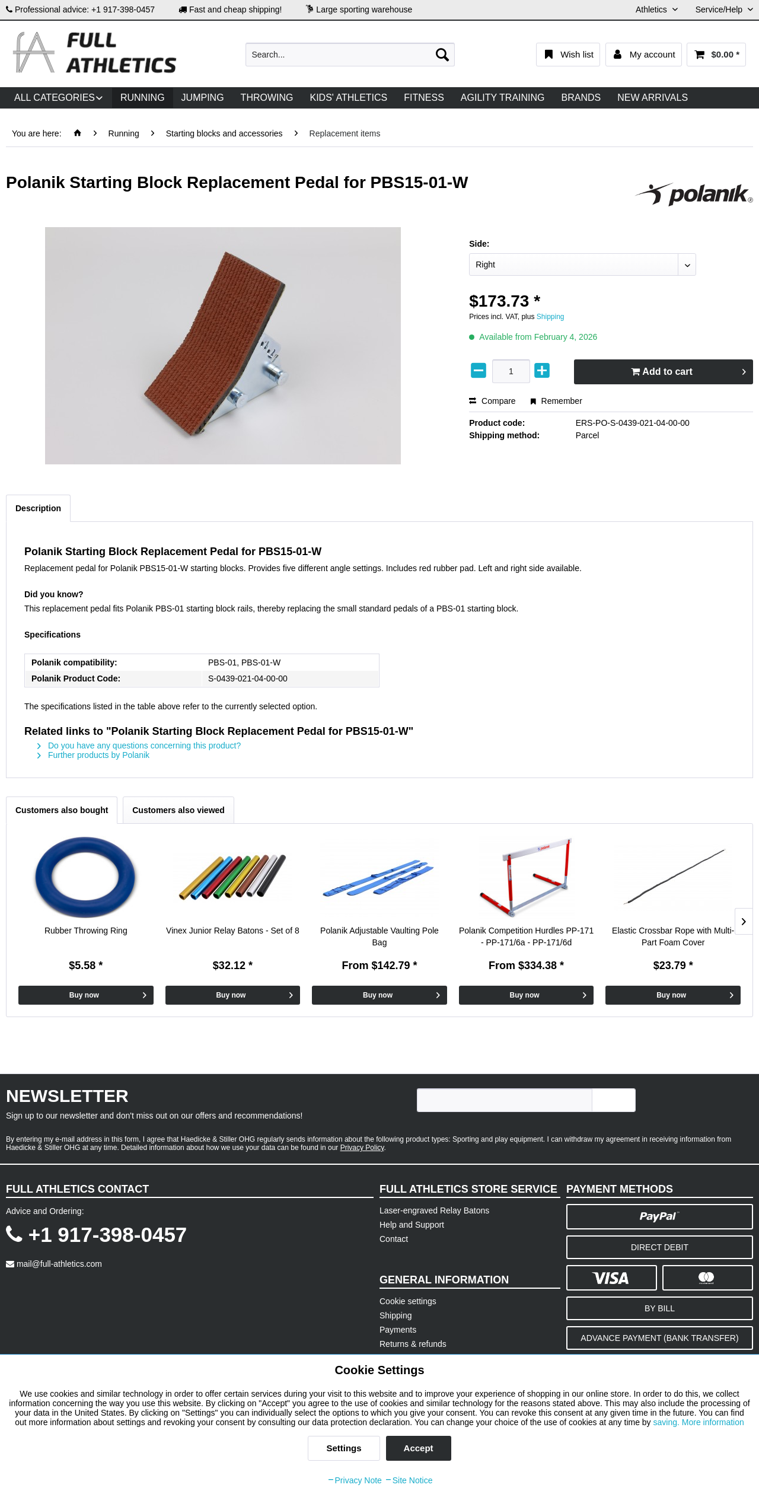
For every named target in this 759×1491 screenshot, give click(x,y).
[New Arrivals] (652, 98)
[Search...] (350, 54)
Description (38, 508)
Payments (398, 1329)
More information (713, 1422)
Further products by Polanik (93, 755)
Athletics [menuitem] (652, 9)
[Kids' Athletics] (348, 98)
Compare (492, 401)
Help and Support (412, 1224)
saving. (667, 1422)
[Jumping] (202, 98)
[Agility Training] (502, 98)
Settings (343, 1448)
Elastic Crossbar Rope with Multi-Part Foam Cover (673, 936)
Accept (418, 1448)
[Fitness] (424, 98)
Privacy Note (354, 1480)
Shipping (551, 317)
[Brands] (581, 98)
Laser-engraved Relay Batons (434, 1210)
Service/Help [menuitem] (720, 9)
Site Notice (408, 1480)
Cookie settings (408, 1301)
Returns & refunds (413, 1344)
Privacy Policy (362, 1147)
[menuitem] (350, 54)
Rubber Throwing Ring (85, 930)
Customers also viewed (178, 810)
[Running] (142, 98)
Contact (394, 1239)
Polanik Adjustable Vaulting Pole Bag (379, 936)
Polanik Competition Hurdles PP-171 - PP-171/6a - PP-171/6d (526, 936)
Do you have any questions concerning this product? (139, 745)
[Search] (442, 54)
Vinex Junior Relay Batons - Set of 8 (232, 930)
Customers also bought (61, 810)
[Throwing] (267, 98)
